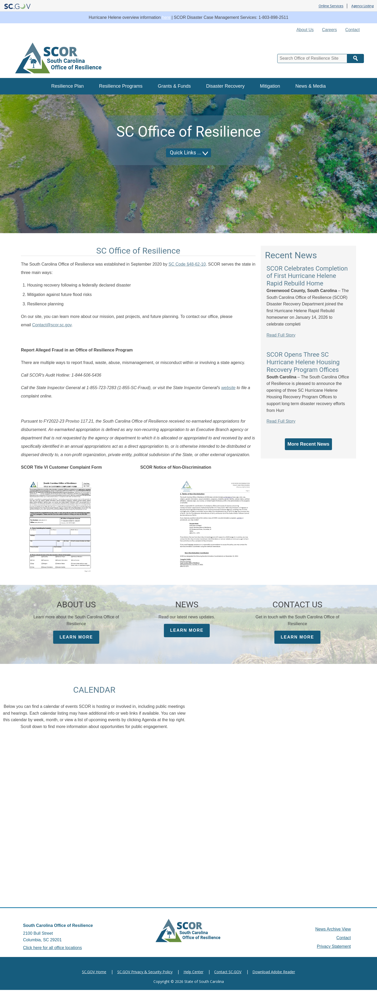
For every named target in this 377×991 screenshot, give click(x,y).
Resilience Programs (120, 86)
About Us (305, 29)
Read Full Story (281, 335)
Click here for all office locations (52, 949)
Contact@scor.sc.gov (51, 325)
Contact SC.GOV (227, 972)
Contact (352, 29)
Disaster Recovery (225, 86)
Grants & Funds (174, 86)
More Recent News (308, 444)
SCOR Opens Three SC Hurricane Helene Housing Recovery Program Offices (303, 362)
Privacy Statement (334, 947)
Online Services (331, 6)
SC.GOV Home (94, 972)
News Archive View (333, 930)
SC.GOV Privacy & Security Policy (145, 972)
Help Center (193, 972)
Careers (329, 29)
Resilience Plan (67, 86)
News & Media (310, 86)
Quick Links (182, 153)
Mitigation (270, 86)
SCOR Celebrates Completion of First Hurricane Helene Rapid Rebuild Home (307, 276)
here (166, 17)
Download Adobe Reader (273, 972)
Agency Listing (362, 6)
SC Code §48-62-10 (187, 264)
